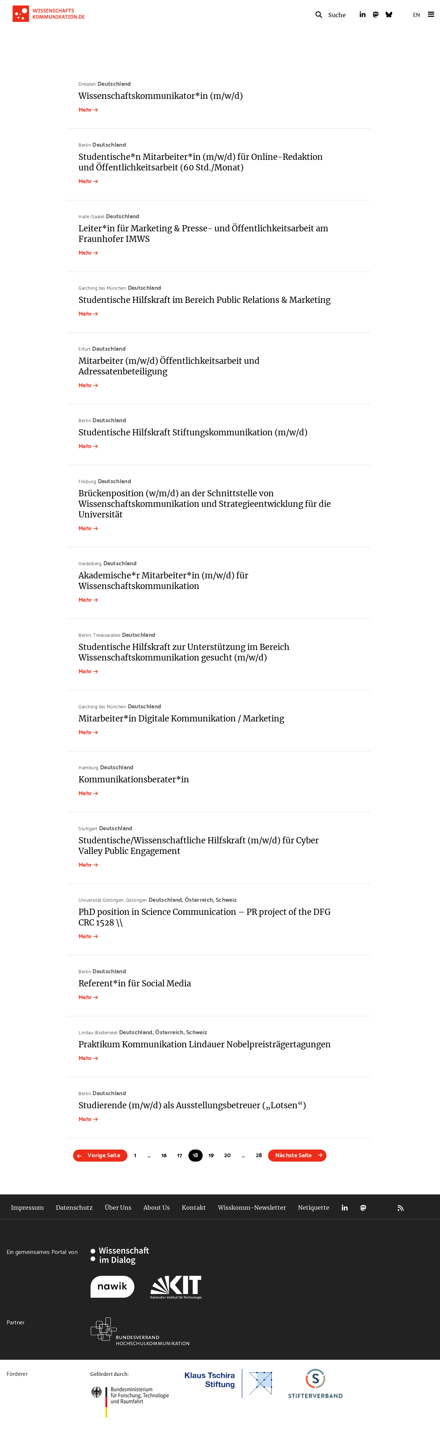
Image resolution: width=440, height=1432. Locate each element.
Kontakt (194, 1207)
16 (164, 1154)
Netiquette (313, 1207)
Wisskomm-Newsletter (252, 1207)
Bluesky (382, 1208)
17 (180, 1154)
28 (259, 1154)
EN (416, 14)
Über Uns (118, 1207)
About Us (157, 1207)
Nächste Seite (293, 1154)
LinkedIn (344, 1208)
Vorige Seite (104, 1154)
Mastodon (363, 1208)
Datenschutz (74, 1207)
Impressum (27, 1207)
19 (211, 1154)
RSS (400, 1208)
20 (227, 1154)
